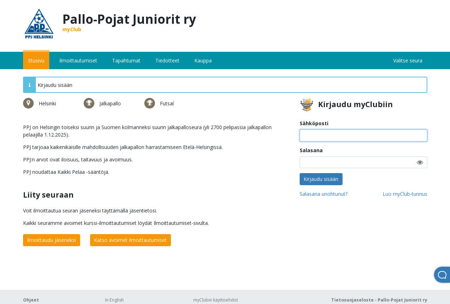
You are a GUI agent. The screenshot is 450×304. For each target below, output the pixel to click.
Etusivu (36, 60)
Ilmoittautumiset (78, 60)
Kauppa (203, 60)
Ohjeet (31, 300)
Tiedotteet (167, 60)
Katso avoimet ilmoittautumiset (130, 240)
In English (114, 300)
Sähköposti (314, 123)
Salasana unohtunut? (324, 193)
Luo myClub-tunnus (405, 193)
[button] (420, 162)
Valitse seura (407, 60)
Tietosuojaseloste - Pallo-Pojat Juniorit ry (379, 300)
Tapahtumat (126, 60)
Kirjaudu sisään (321, 179)
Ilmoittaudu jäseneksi (51, 240)
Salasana (311, 150)
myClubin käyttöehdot (215, 300)
